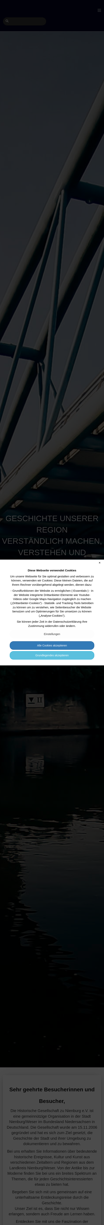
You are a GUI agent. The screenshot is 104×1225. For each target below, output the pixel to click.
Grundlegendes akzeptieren (52, 655)
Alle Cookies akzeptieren (52, 645)
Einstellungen (52, 634)
